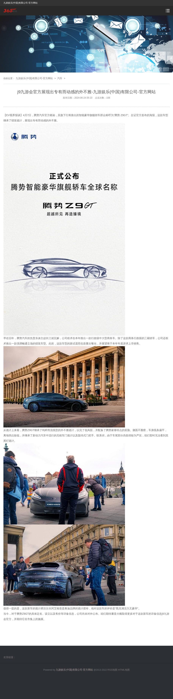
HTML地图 (124, 669)
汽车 (59, 78)
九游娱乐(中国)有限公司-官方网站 (34, 78)
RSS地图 (112, 669)
